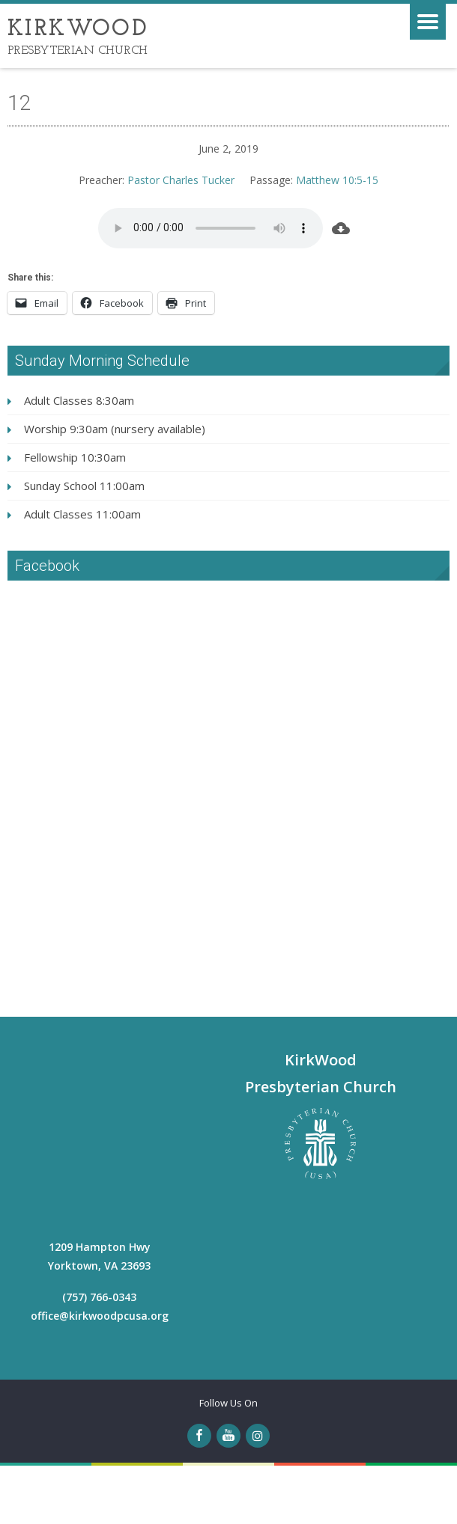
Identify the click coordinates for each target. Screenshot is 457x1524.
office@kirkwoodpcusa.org (100, 1316)
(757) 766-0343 (99, 1297)
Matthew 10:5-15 (337, 180)
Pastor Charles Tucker (180, 180)
